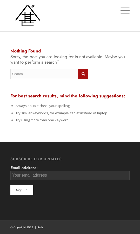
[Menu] (122, 10)
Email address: (69, 172)
